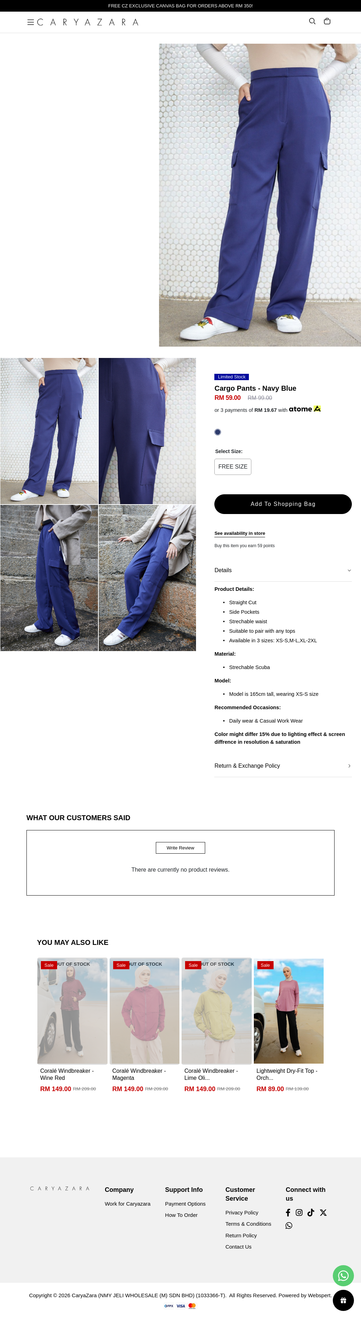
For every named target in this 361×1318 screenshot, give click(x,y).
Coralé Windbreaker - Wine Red (67, 1074)
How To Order (181, 1215)
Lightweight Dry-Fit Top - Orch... (287, 1074)
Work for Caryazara (128, 1204)
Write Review (180, 847)
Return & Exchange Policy (247, 766)
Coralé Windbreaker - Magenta (139, 1074)
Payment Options (185, 1204)
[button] (167, 52)
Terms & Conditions (248, 1224)
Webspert (319, 1295)
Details (223, 570)
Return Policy (241, 1235)
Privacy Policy (241, 1212)
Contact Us (238, 1247)
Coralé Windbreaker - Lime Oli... (211, 1074)
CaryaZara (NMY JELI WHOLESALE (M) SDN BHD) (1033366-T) (148, 1295)
